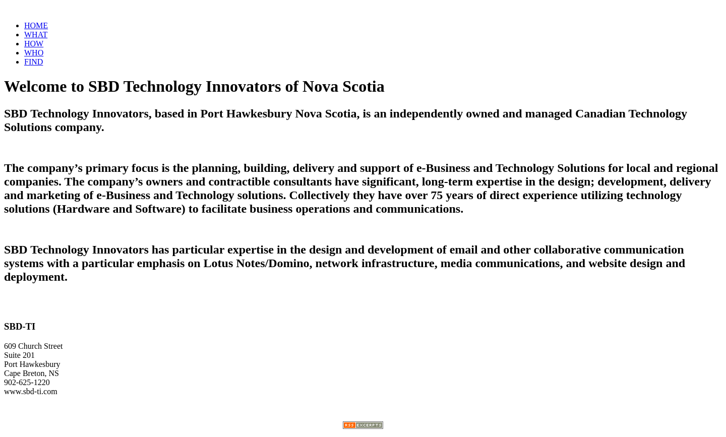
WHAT (35, 34)
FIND (33, 61)
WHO (33, 52)
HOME (36, 25)
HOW (33, 43)
